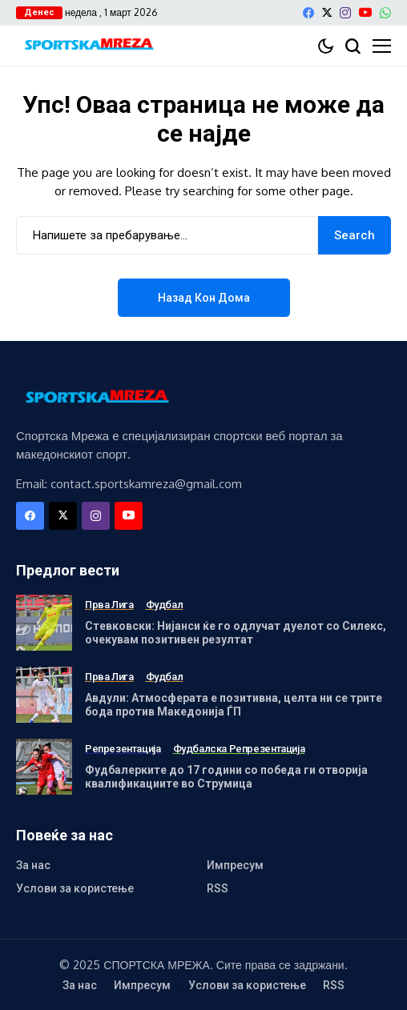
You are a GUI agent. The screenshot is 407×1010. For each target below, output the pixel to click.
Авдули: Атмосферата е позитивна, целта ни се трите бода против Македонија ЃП (233, 704)
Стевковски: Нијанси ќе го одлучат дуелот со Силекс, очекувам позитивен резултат (235, 632)
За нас (33, 865)
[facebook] (308, 12)
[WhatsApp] (385, 12)
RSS (217, 888)
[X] (327, 12)
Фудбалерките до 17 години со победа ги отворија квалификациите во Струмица (226, 777)
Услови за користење (75, 888)
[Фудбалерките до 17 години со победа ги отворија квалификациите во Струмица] (44, 767)
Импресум (235, 865)
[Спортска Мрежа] (88, 46)
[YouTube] (365, 12)
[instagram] (345, 12)
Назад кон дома (204, 297)
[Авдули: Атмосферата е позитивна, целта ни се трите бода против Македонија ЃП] (44, 695)
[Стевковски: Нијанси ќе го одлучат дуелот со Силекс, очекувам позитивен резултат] (44, 623)
